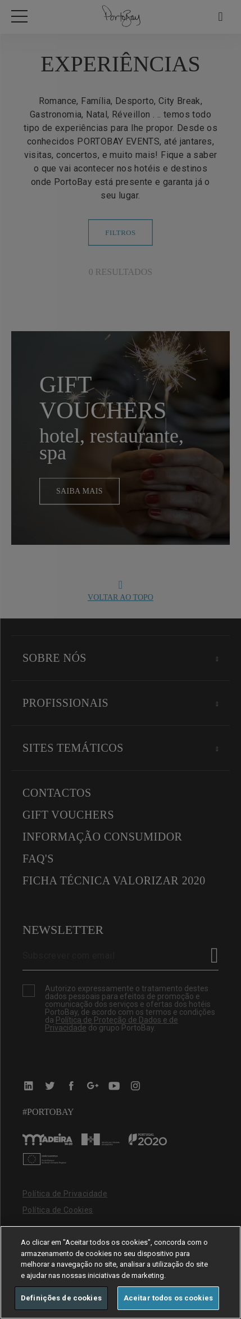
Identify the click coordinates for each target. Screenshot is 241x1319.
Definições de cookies (61, 1298)
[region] (120, 1272)
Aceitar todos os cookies (168, 1298)
